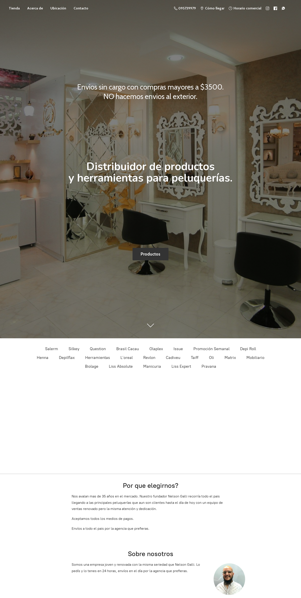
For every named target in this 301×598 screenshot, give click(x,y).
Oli (211, 357)
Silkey (74, 348)
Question (98, 348)
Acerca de (35, 8)
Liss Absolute (121, 366)
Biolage (91, 366)
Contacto (81, 8)
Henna (42, 357)
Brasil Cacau (127, 348)
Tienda (14, 8)
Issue (178, 348)
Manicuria (152, 366)
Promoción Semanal (211, 348)
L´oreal (126, 357)
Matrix (230, 357)
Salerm (51, 348)
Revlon (149, 357)
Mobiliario (255, 357)
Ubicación (58, 8)
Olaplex (156, 348)
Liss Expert (181, 366)
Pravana (209, 366)
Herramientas (97, 357)
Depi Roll (248, 348)
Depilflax (67, 357)
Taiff (194, 357)
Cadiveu (173, 357)
